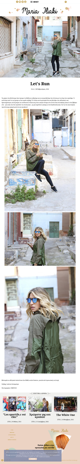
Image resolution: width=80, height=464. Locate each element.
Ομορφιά (12, 432)
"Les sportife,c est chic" (14, 416)
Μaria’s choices (12, 439)
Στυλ (32, 89)
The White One (65, 415)
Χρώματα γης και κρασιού (40, 416)
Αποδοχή (32, 459)
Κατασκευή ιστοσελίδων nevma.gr (68, 460)
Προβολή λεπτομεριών (44, 456)
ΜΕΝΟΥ (34, 2)
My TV (12, 437)
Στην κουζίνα (12, 434)
